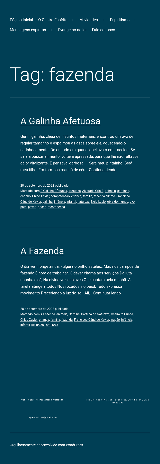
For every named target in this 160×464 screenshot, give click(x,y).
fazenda (99, 196)
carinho (25, 196)
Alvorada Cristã (92, 191)
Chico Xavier (40, 196)
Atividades (89, 19)
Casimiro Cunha (122, 314)
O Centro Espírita (52, 19)
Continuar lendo (102, 169)
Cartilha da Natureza (95, 314)
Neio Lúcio (98, 201)
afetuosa (74, 191)
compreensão (60, 196)
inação (115, 319)
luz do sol (38, 325)
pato (23, 207)
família (87, 196)
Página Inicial (21, 19)
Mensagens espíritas (28, 29)
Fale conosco (103, 29)
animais (110, 191)
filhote (110, 196)
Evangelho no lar (72, 29)
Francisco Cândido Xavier (91, 319)
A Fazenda (42, 251)
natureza (83, 201)
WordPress (74, 445)
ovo (132, 201)
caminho (123, 191)
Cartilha (74, 314)
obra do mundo (117, 201)
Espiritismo (120, 19)
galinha (47, 201)
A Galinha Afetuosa (60, 121)
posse (42, 207)
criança (76, 196)
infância (59, 201)
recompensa (56, 207)
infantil (71, 201)
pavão (32, 207)
